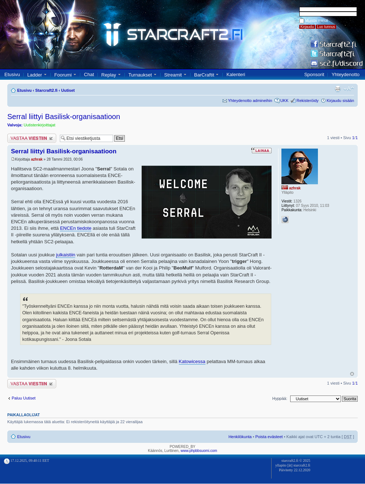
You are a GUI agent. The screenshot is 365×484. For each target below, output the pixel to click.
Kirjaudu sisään (340, 100)
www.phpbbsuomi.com (199, 451)
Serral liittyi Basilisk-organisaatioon (63, 117)
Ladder (34, 75)
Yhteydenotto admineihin (250, 100)
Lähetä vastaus (31, 138)
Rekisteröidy (307, 100)
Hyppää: (279, 398)
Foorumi (63, 75)
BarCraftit (204, 75)
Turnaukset (140, 75)
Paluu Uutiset (23, 398)
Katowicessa (192, 361)
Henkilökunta (240, 436)
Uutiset (67, 90)
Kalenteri (235, 74)
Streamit (173, 75)
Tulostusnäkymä (338, 89)
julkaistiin (66, 254)
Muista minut (316, 20)
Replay (108, 75)
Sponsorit (314, 74)
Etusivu (12, 74)
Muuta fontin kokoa (348, 89)
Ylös (352, 374)
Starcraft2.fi (46, 90)
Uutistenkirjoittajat (39, 125)
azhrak (37, 159)
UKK (284, 100)
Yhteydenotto (345, 74)
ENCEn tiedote (75, 228)
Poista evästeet (269, 436)
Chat (89, 74)
